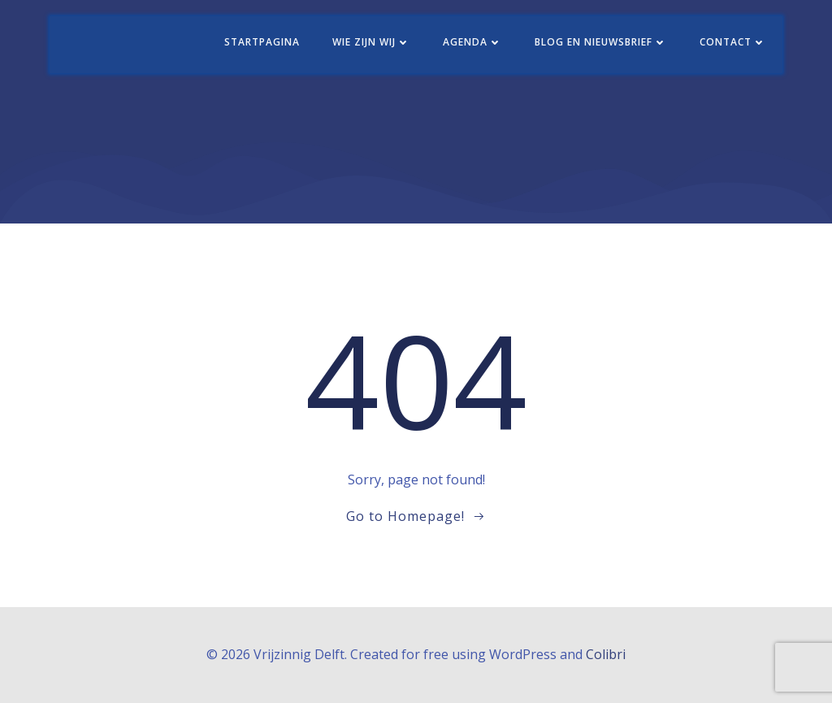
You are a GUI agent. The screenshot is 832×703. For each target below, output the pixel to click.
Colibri (606, 654)
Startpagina (262, 42)
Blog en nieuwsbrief (601, 42)
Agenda (472, 42)
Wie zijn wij (371, 42)
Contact (733, 42)
